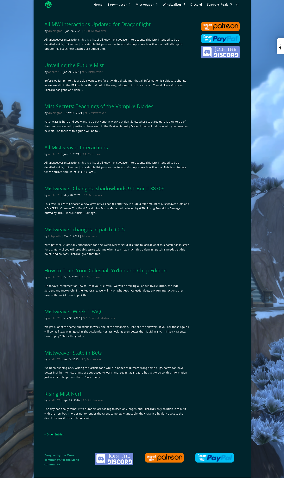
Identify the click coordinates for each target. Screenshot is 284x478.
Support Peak (217, 4)
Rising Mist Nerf (63, 393)
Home (98, 4)
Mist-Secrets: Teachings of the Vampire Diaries (98, 106)
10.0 (87, 31)
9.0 (83, 277)
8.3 (85, 400)
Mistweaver (145, 4)
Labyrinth (54, 236)
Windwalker (172, 4)
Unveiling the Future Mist (74, 65)
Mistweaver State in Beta (73, 352)
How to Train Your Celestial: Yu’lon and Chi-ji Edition (105, 270)
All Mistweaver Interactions (76, 147)
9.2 (84, 72)
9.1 (84, 154)
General (94, 318)
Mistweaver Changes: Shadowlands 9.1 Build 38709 (104, 188)
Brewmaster (117, 4)
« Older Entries (54, 434)
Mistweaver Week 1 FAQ (72, 311)
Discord (196, 4)
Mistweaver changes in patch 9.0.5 (84, 229)
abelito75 (54, 72)
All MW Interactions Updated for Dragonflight (97, 24)
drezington (55, 31)
